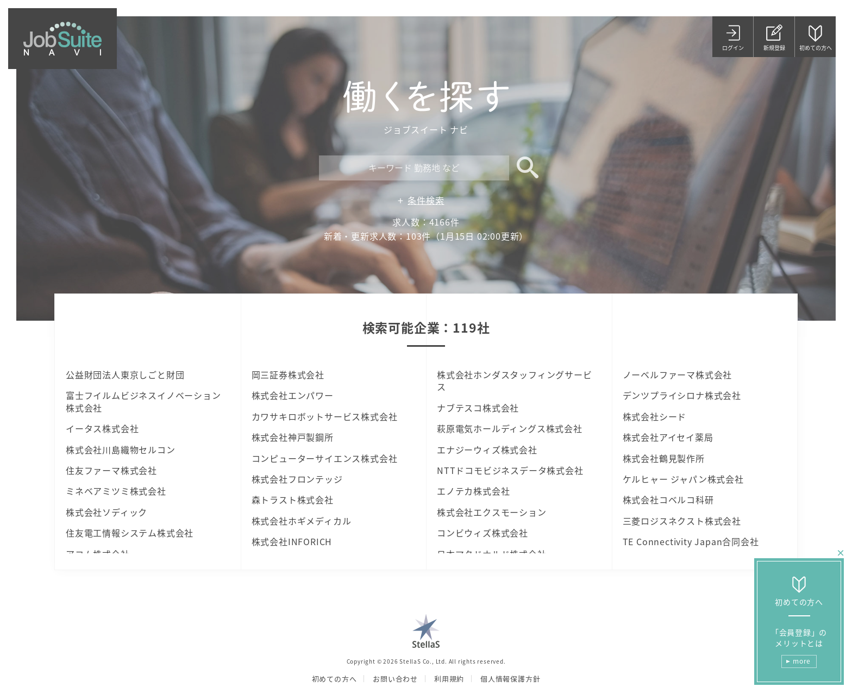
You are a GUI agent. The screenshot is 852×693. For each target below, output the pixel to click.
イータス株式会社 (102, 428)
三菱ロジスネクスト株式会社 (682, 521)
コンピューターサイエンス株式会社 (325, 458)
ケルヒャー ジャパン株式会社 (683, 479)
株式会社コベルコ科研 (668, 499)
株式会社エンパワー (293, 395)
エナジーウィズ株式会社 (487, 449)
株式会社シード (655, 416)
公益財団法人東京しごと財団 (125, 374)
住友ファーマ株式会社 (111, 470)
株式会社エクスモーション (492, 512)
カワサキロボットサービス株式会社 (325, 416)
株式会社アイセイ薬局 (668, 437)
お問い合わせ (395, 678)
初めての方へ (334, 678)
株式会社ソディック (106, 512)
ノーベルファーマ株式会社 (677, 374)
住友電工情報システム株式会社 (129, 533)
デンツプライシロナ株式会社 (682, 395)
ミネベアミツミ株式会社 (116, 491)
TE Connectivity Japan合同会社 (691, 541)
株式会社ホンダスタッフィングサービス (514, 381)
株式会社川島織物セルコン (121, 449)
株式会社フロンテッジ (297, 479)
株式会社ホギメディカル (302, 521)
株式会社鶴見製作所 (664, 458)
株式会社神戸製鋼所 (293, 437)
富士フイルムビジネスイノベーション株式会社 (143, 401)
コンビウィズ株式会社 (482, 533)
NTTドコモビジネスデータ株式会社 (510, 470)
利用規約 (449, 678)
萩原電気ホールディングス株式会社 (509, 428)
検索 (523, 167)
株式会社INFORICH (292, 541)
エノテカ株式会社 (473, 491)
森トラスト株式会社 (293, 499)
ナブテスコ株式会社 (478, 408)
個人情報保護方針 (510, 678)
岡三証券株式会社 (288, 374)
